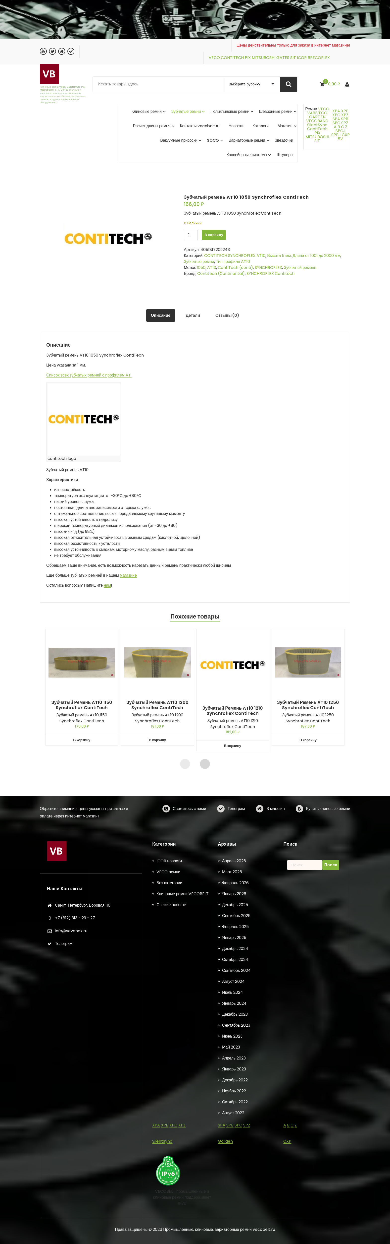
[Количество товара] (191, 235)
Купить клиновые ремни (328, 823)
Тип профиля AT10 (233, 261)
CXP (346, 135)
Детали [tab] (193, 315)
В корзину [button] (82, 740)
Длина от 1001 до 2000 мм (316, 255)
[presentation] (185, 764)
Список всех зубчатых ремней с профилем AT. (89, 375)
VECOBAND (317, 121)
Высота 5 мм (279, 255)
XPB (344, 111)
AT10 (211, 267)
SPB (344, 119)
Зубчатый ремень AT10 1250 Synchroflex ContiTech (308, 705)
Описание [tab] (160, 315)
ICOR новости (169, 1238)
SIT (293, 58)
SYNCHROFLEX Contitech (270, 273)
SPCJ (340, 131)
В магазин (275, 823)
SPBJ (336, 135)
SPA (336, 119)
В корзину (213, 234)
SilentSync (317, 125)
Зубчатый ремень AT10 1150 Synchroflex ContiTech (81, 705)
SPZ (344, 123)
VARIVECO (317, 113)
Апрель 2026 (234, 1238)
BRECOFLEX (319, 58)
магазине (128, 575)
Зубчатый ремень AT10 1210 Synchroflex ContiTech (232, 711)
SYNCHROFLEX (268, 267)
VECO (214, 58)
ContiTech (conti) (235, 267)
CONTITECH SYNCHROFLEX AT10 (234, 255)
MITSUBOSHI (263, 58)
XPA (336, 111)
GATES (282, 58)
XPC (336, 115)
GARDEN (317, 117)
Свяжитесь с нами (189, 823)
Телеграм (236, 823)
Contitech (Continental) (221, 273)
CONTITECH (232, 58)
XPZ (344, 115)
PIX (248, 58)
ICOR (302, 58)
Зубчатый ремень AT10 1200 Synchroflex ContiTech (157, 705)
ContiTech (317, 129)
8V (340, 139)
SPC (336, 123)
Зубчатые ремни (199, 261)
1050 (201, 267)
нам (107, 585)
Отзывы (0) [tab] (227, 315)
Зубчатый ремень (300, 267)
